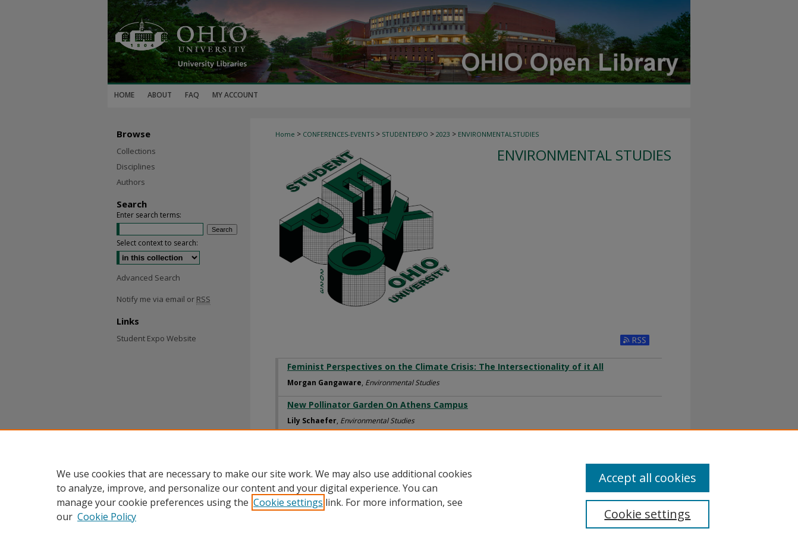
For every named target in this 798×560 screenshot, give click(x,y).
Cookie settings (288, 502)
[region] (399, 494)
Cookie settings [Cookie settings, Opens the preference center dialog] (647, 514)
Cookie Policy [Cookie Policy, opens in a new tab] (106, 516)
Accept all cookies (647, 478)
